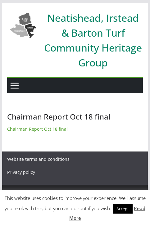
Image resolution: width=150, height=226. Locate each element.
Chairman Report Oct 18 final (37, 129)
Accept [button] (122, 208)
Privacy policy (21, 172)
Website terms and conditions (38, 159)
